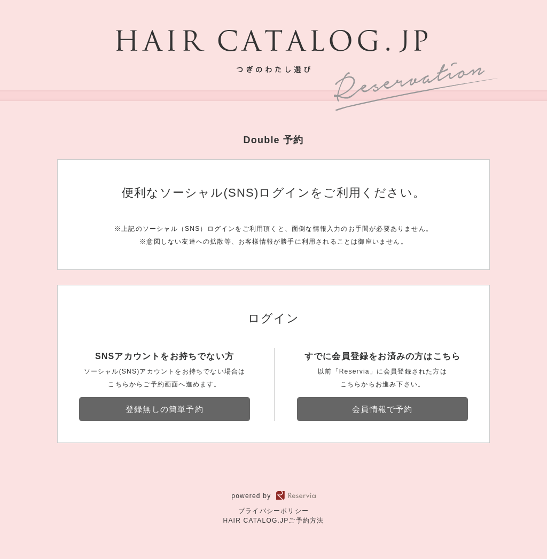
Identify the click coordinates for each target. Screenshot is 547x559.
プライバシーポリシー (273, 511)
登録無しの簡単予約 (165, 409)
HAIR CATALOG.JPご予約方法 (273, 520)
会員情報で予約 (382, 409)
